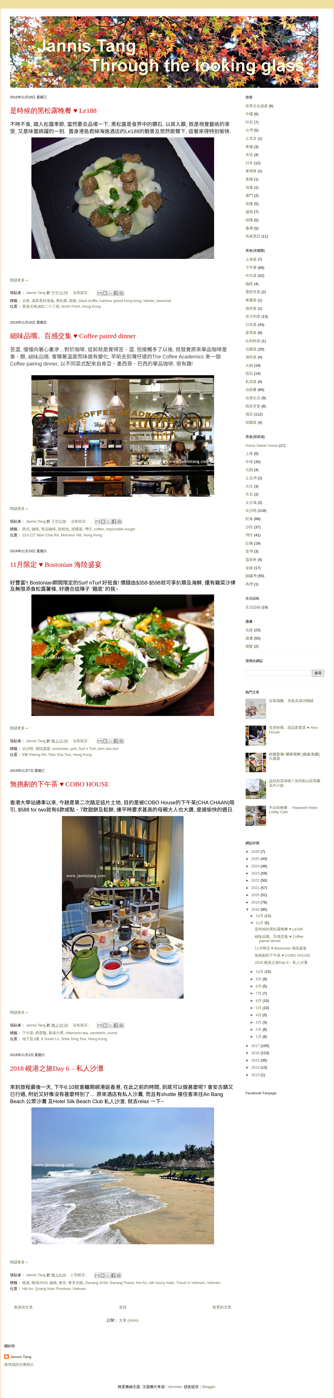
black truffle (88, 301)
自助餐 (251, 389)
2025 (256, 859)
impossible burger (120, 529)
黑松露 (61, 301)
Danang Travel (122, 1283)
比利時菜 (253, 341)
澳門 (249, 195)
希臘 (249, 147)
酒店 (249, 414)
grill (73, 748)
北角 (26, 301)
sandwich (97, 1033)
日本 (249, 163)
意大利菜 (253, 316)
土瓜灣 (251, 478)
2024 (256, 866)
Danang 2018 (96, 1283)
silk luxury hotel (161, 1283)
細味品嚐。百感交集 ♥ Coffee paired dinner (73, 336)
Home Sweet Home (262, 445)
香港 (249, 228)
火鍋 (249, 365)
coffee (99, 529)
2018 (256, 909)
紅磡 (249, 543)
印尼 (249, 122)
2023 (256, 873)
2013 (256, 1075)
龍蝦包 (63, 529)
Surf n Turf (87, 748)
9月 (259, 979)
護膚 (249, 638)
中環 (249, 462)
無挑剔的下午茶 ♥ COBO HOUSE (59, 784)
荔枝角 (251, 559)
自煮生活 (253, 398)
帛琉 (249, 155)
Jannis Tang (20, 1357)
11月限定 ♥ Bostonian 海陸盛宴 (56, 564)
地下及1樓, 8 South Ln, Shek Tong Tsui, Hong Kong (64, 1039)
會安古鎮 (75, 1283)
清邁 (249, 187)
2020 (256, 895)
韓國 (249, 220)
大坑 (249, 486)
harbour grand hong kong (120, 301)
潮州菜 (251, 357)
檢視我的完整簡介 (19, 1364)
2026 (256, 851)
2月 (259, 1029)
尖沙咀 (27, 748)
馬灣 (249, 584)
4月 (259, 1015)
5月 (259, 1008)
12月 (260, 916)
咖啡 (35, 529)
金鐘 (249, 568)
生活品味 (253, 607)
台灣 (249, 130)
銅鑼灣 (251, 576)
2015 (256, 1060)
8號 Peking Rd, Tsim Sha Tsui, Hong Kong (57, 754)
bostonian (60, 748)
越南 (53, 1283)
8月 (259, 986)
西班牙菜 (253, 406)
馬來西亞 (253, 236)
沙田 (249, 527)
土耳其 (251, 138)
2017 (256, 1046)
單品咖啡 (48, 529)
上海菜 (251, 259)
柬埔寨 (251, 171)
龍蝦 (73, 301)
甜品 (249, 373)
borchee (175, 1387)
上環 (249, 453)
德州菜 (251, 308)
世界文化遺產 (257, 106)
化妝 (249, 630)
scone (112, 1033)
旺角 (249, 519)
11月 (260, 923)
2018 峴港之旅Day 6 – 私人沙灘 (57, 1068)
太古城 (251, 502)
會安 (62, 1283)
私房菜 (251, 382)
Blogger (208, 1387)
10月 (260, 971)
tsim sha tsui (108, 748)
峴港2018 (39, 1283)
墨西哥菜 (253, 292)
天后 (249, 494)
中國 (249, 114)
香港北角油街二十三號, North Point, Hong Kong (61, 306)
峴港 (26, 1283)
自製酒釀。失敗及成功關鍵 (291, 701)
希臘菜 (251, 300)
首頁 (122, 1307)
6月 (259, 1001)
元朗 (249, 470)
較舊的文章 (222, 1307)
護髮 (249, 646)
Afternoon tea (76, 1033)
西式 (26, 529)
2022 (256, 880)
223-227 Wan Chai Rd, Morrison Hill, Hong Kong (62, 535)
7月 (259, 993)
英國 (249, 204)
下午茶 (27, 1033)
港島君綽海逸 (43, 301)
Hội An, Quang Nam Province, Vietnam (54, 1289)
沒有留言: (81, 293)
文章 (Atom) (129, 1320)
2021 (256, 888)
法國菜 (251, 349)
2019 (256, 902)
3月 (259, 1022)
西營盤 (41, 1033)
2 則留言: (79, 1275)
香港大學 (56, 1033)
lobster (148, 301)
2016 (256, 1053)
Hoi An (141, 1283)
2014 (256, 1067)
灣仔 (88, 529)
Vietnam (213, 1283)
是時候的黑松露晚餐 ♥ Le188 (53, 110)
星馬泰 (251, 332)
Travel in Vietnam (190, 1283)
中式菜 (251, 275)
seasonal (163, 301)
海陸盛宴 (42, 748)
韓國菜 (77, 529)
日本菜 (251, 324)
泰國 (249, 179)
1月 (259, 1036)
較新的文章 (23, 1307)
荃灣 (249, 551)
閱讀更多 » (19, 280)
